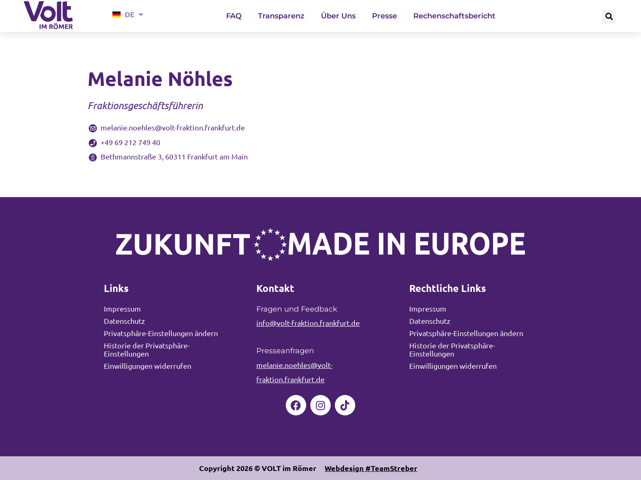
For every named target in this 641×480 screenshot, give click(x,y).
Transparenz (281, 15)
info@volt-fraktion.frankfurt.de (308, 323)
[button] (609, 16)
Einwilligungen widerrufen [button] (147, 365)
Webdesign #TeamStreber (371, 468)
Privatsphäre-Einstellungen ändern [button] (161, 333)
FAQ (234, 15)
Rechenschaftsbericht (454, 15)
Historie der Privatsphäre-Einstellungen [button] (147, 349)
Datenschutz (124, 320)
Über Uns (338, 15)
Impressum (122, 308)
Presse (384, 15)
